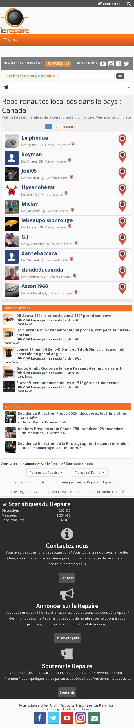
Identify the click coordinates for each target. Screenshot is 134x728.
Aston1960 (34, 286)
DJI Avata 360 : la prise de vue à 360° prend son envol (64, 315)
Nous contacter (26, 482)
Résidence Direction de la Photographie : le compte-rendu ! (73, 443)
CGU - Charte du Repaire (53, 491)
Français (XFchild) (88, 472)
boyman (31, 154)
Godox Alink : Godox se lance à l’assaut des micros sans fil (70, 368)
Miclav (29, 203)
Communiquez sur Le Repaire (75, 482)
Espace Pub (112, 482)
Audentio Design (80, 709)
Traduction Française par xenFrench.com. (88, 705)
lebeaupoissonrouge (47, 220)
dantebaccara (39, 253)
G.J (24, 236)
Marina (38, 422)
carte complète (119, 117)
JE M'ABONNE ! (58, 63)
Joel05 (29, 170)
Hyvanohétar (38, 187)
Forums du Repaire (44, 472)
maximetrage (43, 448)
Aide (45, 482)
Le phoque (34, 137)
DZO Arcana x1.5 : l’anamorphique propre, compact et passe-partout (73, 332)
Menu (10, 40)
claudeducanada (42, 269)
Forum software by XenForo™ (38, 705)
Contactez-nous (79, 463)
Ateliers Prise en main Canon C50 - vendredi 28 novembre (70, 428)
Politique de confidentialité (97, 491)
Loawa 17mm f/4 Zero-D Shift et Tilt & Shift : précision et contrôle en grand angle (70, 351)
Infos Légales (20, 491)
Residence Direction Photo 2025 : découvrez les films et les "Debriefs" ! (72, 416)
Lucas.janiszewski (46, 320)
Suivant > (69, 127)
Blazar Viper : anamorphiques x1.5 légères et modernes (67, 382)
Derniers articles (16, 308)
